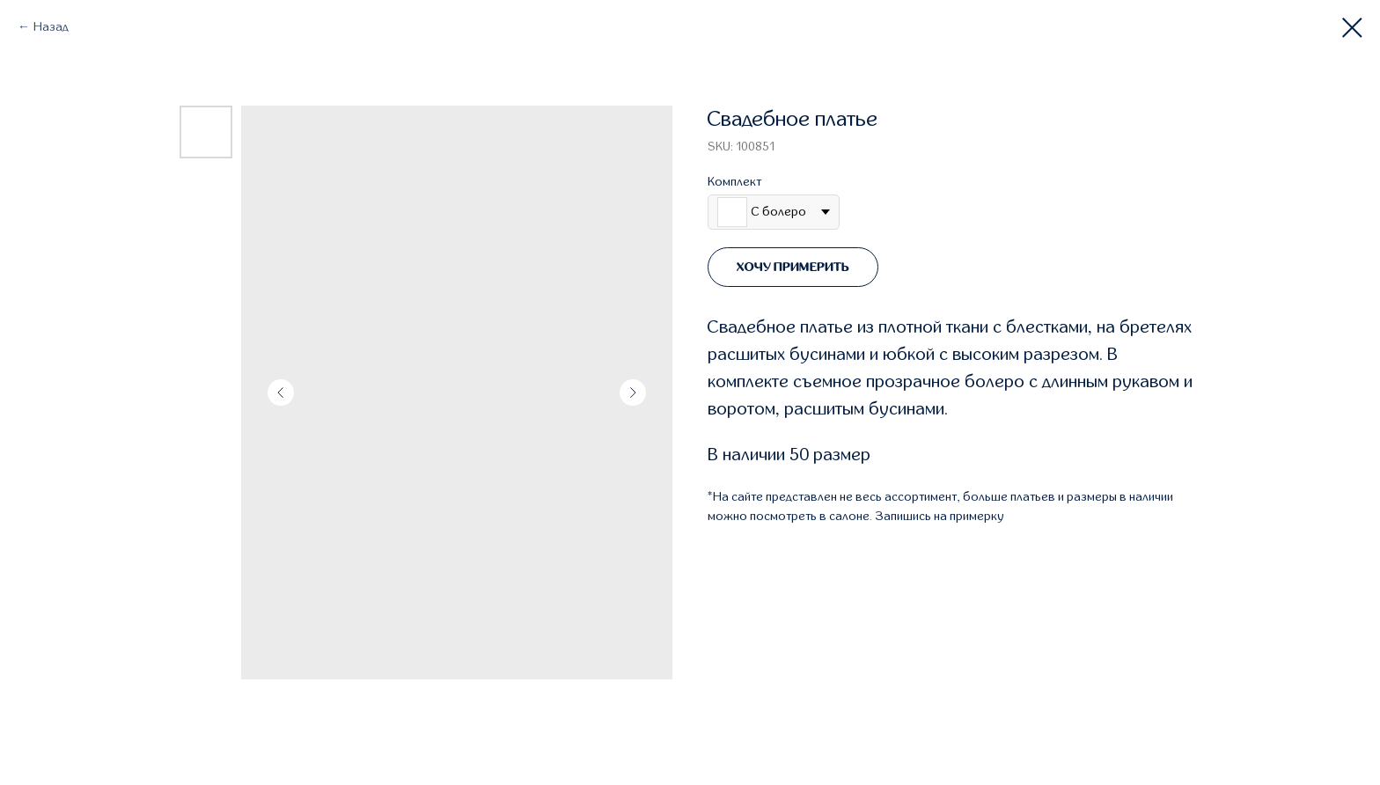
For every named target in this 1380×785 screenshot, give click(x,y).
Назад (51, 26)
